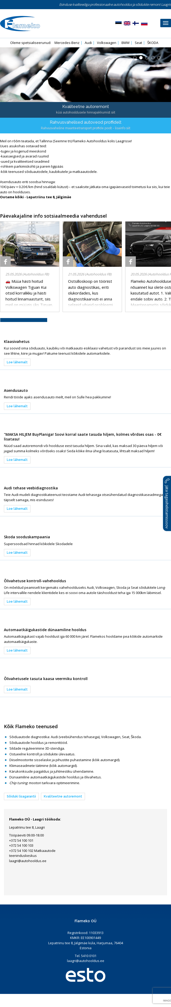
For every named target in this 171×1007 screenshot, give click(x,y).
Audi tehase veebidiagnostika (31, 487)
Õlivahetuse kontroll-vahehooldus (35, 580)
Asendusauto (16, 390)
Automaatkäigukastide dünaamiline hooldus (45, 629)
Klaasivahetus (16, 341)
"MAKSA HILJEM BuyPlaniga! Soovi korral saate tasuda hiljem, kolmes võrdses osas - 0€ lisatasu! (83, 437)
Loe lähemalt (17, 362)
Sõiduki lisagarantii (21, 796)
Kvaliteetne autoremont (63, 796)
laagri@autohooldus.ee (27, 860)
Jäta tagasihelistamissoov (166, 503)
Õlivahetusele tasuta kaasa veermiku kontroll (46, 678)
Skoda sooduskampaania (27, 536)
